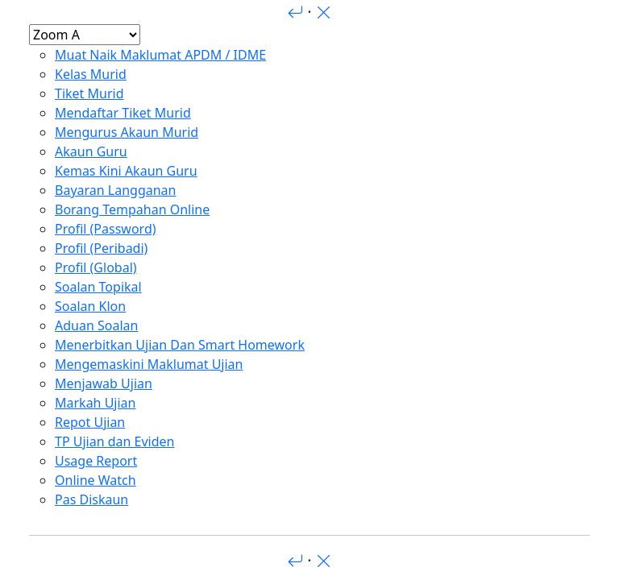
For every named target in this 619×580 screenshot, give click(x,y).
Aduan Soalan (96, 325)
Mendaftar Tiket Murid (123, 113)
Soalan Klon (90, 306)
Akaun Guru (91, 151)
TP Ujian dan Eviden (114, 441)
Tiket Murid (89, 93)
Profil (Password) (105, 229)
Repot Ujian (90, 422)
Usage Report (96, 461)
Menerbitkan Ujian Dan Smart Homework (180, 345)
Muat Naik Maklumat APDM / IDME (160, 55)
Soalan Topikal (98, 287)
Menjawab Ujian (103, 383)
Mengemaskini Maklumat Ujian (149, 364)
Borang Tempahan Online (132, 209)
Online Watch (95, 480)
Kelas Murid (91, 74)
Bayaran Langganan (115, 190)
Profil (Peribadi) (101, 248)
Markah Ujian (95, 403)
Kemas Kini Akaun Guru (126, 171)
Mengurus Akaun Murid (126, 132)
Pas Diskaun (91, 499)
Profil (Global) (96, 267)
